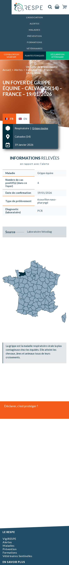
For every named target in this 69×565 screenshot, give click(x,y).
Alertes (34, 23)
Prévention (34, 36)
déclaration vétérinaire (57, 55)
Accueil (7, 69)
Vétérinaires (34, 48)
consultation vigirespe (11, 55)
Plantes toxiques (34, 55)
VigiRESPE (9, 538)
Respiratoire (22, 128)
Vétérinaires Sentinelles (17, 556)
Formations (34, 42)
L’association (34, 17)
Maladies (34, 30)
